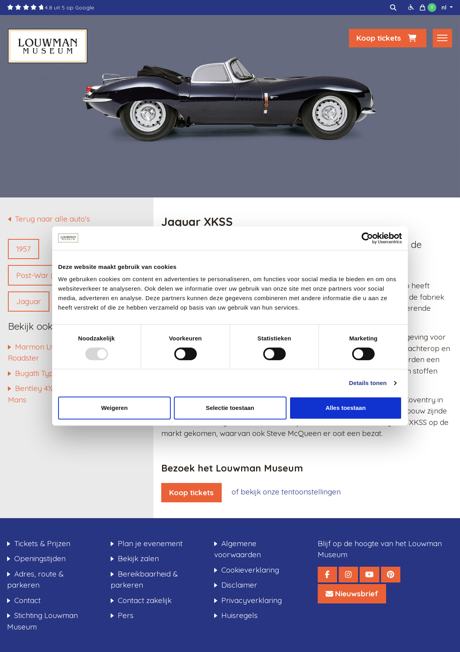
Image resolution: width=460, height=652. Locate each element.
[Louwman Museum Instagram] (348, 574)
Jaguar (28, 301)
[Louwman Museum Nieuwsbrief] (352, 593)
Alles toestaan (346, 407)
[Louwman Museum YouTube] (369, 574)
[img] (393, 7)
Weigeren (114, 407)
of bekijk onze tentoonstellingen (286, 491)
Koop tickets (387, 37)
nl (444, 7)
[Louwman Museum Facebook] (327, 574)
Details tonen (367, 383)
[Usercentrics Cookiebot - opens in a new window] (367, 238)
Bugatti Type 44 (41, 373)
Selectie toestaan (230, 407)
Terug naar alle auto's (52, 219)
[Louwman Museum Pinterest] (390, 574)
